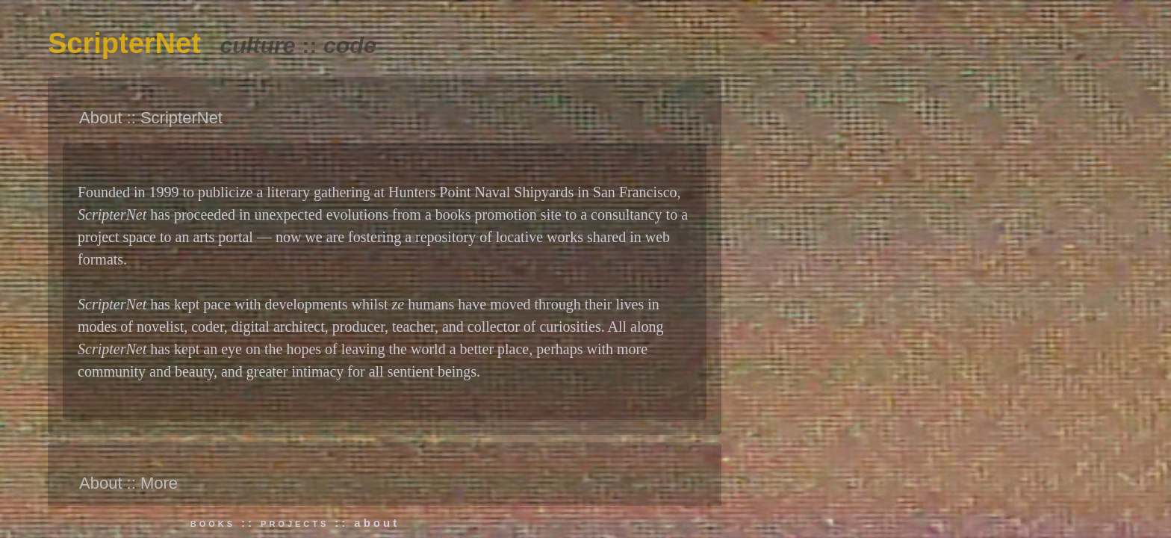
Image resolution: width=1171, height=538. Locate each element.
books (212, 522)
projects (295, 522)
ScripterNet (124, 43)
